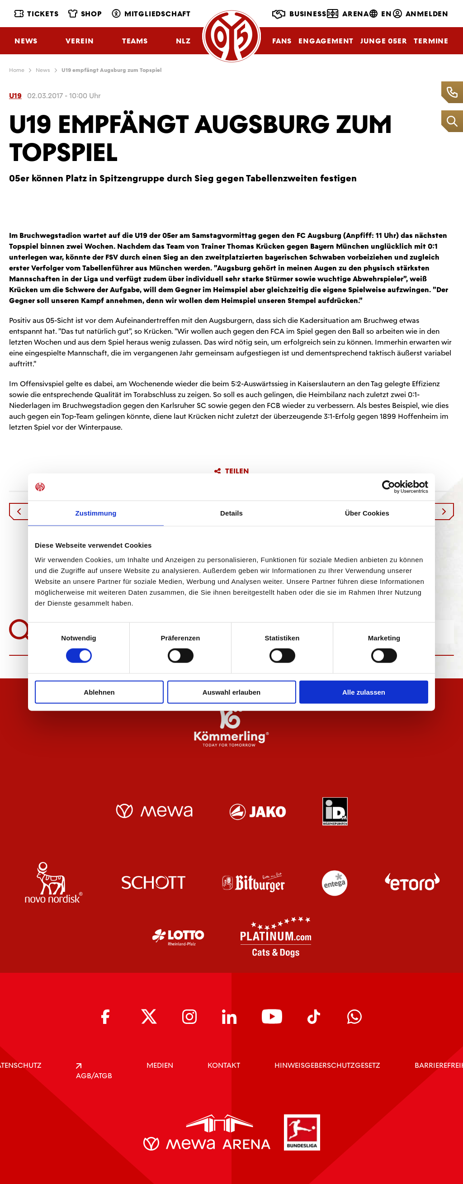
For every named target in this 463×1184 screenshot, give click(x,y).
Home (16, 70)
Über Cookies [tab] (367, 513)
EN (380, 14)
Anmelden (421, 14)
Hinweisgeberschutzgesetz (327, 1065)
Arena (348, 13)
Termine (431, 41)
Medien (159, 1065)
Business (299, 14)
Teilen (231, 471)
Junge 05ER (383, 41)
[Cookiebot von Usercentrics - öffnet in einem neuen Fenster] (388, 487)
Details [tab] (231, 513)
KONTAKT (224, 1065)
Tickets (36, 14)
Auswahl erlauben (231, 692)
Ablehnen (99, 692)
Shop (85, 14)
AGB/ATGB (94, 1071)
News (26, 41)
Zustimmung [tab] (96, 513)
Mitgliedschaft (151, 14)
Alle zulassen (363, 692)
